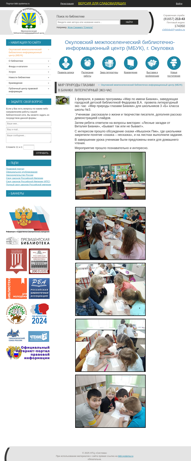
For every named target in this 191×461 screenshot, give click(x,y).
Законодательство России (19, 175)
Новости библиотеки (19, 77)
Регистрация (67, 3)
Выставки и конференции (152, 66)
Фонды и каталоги (18, 66)
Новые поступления (174, 66)
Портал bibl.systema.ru (18, 3)
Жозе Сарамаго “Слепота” (80, 27)
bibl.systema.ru (125, 456)
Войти (179, 3)
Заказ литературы (109, 65)
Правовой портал (15, 168)
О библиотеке (16, 61)
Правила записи (66, 65)
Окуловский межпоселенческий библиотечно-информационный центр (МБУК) (141, 85)
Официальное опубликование (22, 172)
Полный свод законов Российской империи (28, 184)
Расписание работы (87, 66)
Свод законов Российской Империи (24, 178)
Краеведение (131, 65)
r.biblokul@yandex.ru (173, 29)
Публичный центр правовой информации (23, 90)
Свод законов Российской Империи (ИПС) (28, 181)
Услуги (12, 72)
